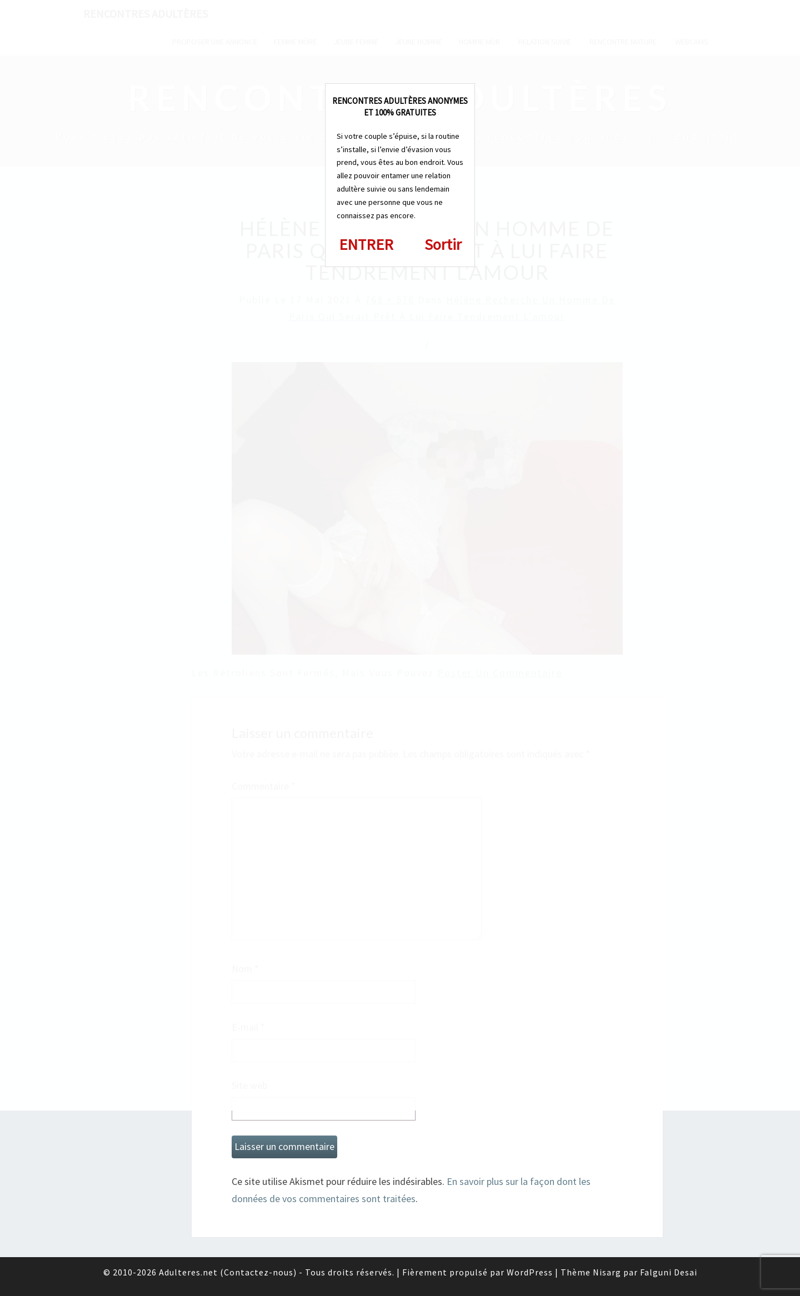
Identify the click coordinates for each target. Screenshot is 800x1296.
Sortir (443, 244)
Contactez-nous (258, 1272)
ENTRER (366, 244)
